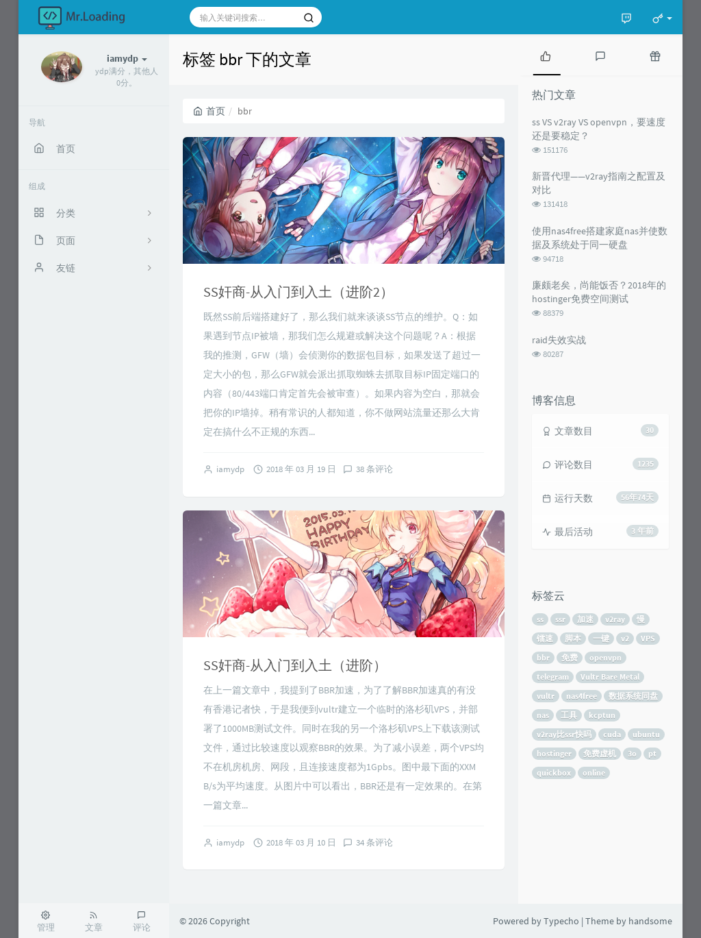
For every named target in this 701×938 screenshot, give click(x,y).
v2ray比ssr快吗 (564, 734)
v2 (625, 638)
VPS (648, 638)
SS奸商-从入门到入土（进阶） (295, 665)
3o (632, 753)
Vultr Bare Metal (610, 676)
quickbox (554, 772)
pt (652, 753)
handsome (650, 921)
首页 (209, 111)
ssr (560, 619)
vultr (546, 696)
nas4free (581, 696)
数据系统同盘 (633, 696)
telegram (553, 676)
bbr (543, 657)
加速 (585, 619)
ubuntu (646, 734)
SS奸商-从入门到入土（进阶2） (298, 291)
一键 (601, 638)
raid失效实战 (559, 340)
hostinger (554, 753)
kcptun (602, 715)
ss (540, 619)
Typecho (561, 921)
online (594, 772)
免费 (569, 657)
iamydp (230, 469)
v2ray (615, 619)
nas (543, 715)
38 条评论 (374, 469)
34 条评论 (374, 842)
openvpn (605, 657)
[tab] (545, 54)
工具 (569, 715)
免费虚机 (599, 753)
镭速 (545, 638)
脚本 (573, 638)
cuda (612, 734)
